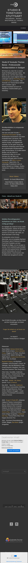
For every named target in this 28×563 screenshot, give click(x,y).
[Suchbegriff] (14, 471)
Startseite (8, 552)
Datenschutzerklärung (7, 447)
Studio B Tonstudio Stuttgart (14, 13)
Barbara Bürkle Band (17, 349)
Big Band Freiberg (7, 361)
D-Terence (14, 382)
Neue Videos (14, 181)
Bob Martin (15, 422)
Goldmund (19, 385)
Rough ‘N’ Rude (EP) (12, 400)
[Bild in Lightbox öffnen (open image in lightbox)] (14, 110)
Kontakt (14, 552)
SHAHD (11, 380)
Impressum (20, 552)
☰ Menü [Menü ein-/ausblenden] (23, 28)
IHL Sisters (17, 380)
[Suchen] (25, 471)
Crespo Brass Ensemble (18, 357)
